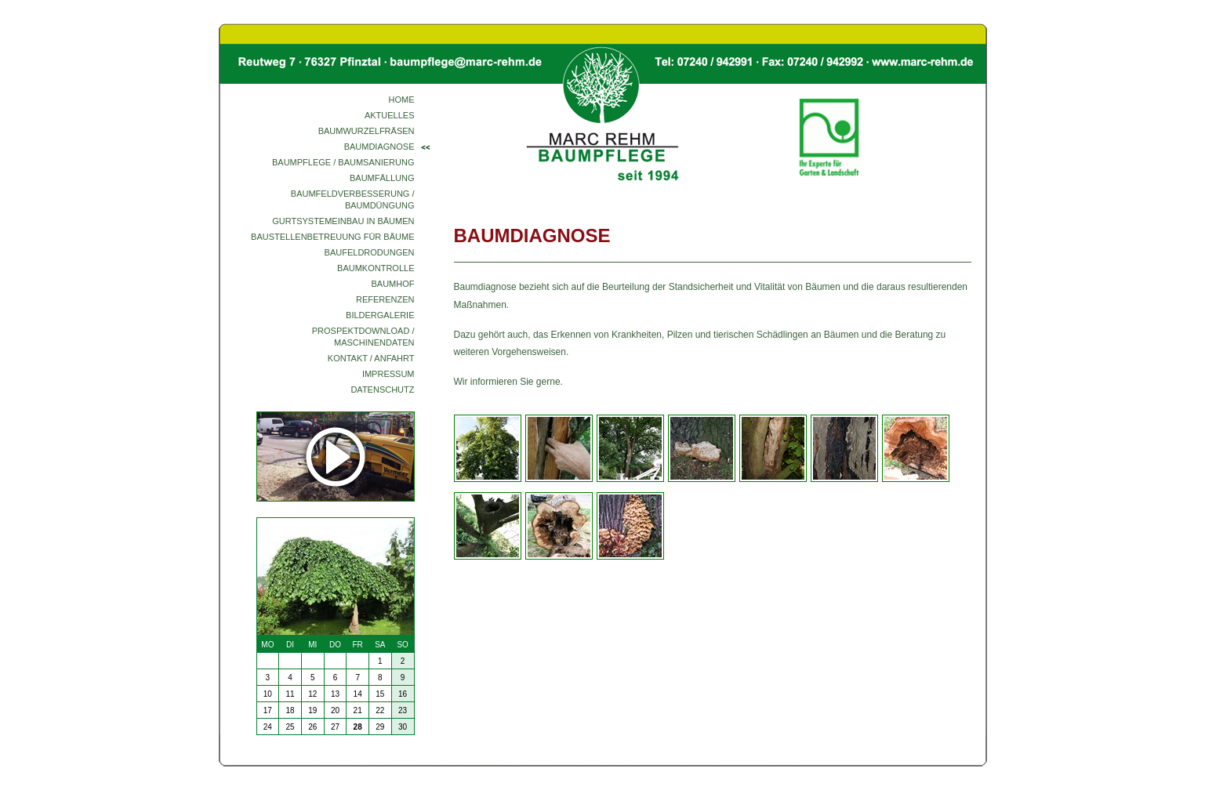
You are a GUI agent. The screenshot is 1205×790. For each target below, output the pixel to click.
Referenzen (385, 299)
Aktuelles (390, 115)
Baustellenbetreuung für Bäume (332, 236)
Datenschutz (382, 389)
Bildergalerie (380, 315)
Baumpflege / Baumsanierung (343, 162)
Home (402, 99)
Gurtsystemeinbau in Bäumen (343, 221)
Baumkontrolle (375, 268)
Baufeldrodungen (370, 252)
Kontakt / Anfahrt (371, 358)
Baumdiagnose (379, 146)
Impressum (388, 374)
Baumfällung (382, 178)
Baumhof (393, 283)
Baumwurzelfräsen (366, 131)
